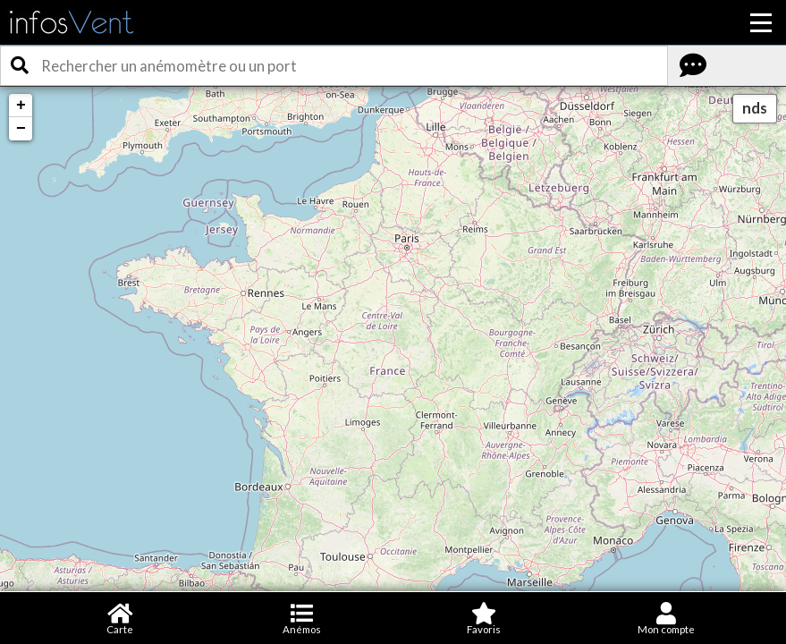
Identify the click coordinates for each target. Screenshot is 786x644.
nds (754, 107)
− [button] (21, 129)
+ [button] (21, 105)
